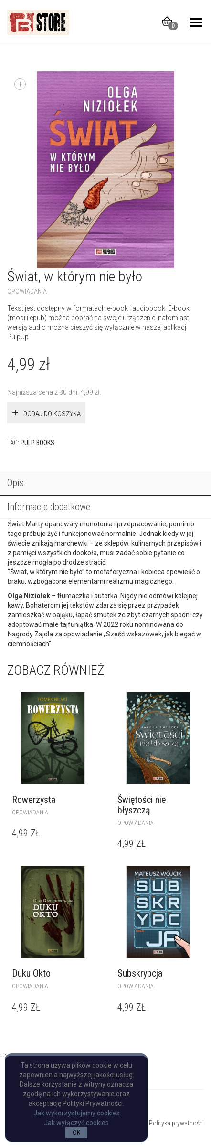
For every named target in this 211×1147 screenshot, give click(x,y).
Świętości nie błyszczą (141, 805)
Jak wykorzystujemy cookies (76, 1113)
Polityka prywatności (176, 1123)
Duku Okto (31, 973)
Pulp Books (37, 442)
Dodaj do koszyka (52, 414)
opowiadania (27, 291)
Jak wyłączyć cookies (76, 1122)
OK (76, 1132)
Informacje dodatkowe (48, 506)
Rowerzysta (33, 799)
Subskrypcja (139, 973)
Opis (15, 483)
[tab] (105, 483)
